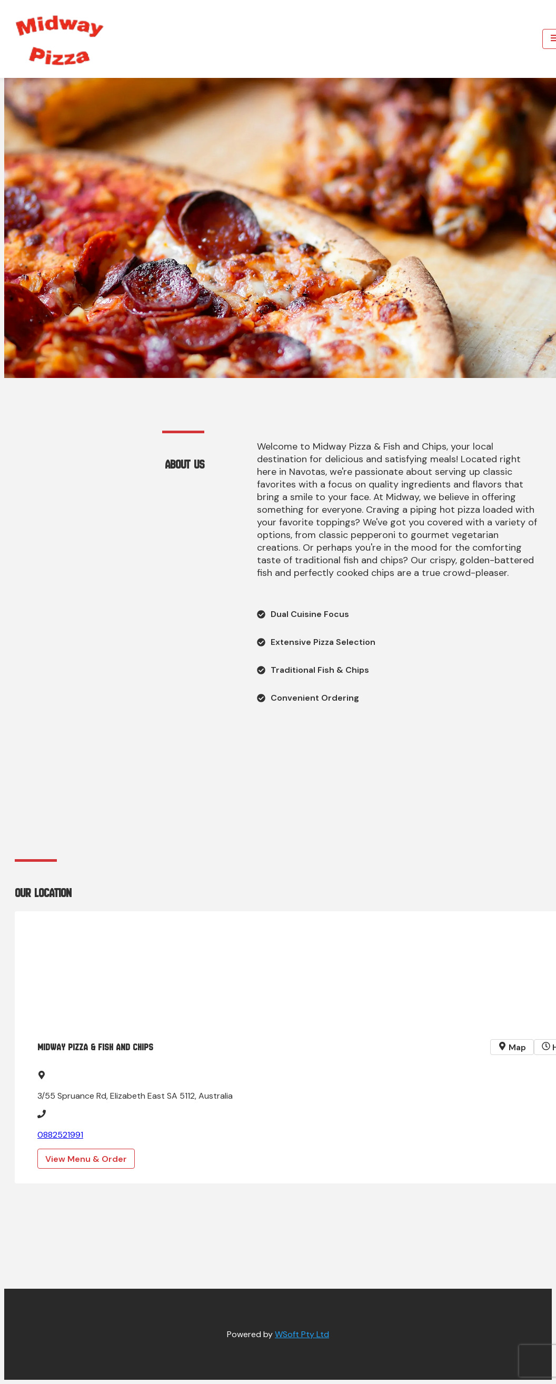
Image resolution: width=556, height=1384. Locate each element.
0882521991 (60, 1134)
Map (512, 1047)
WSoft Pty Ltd (302, 1334)
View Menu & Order (86, 1158)
